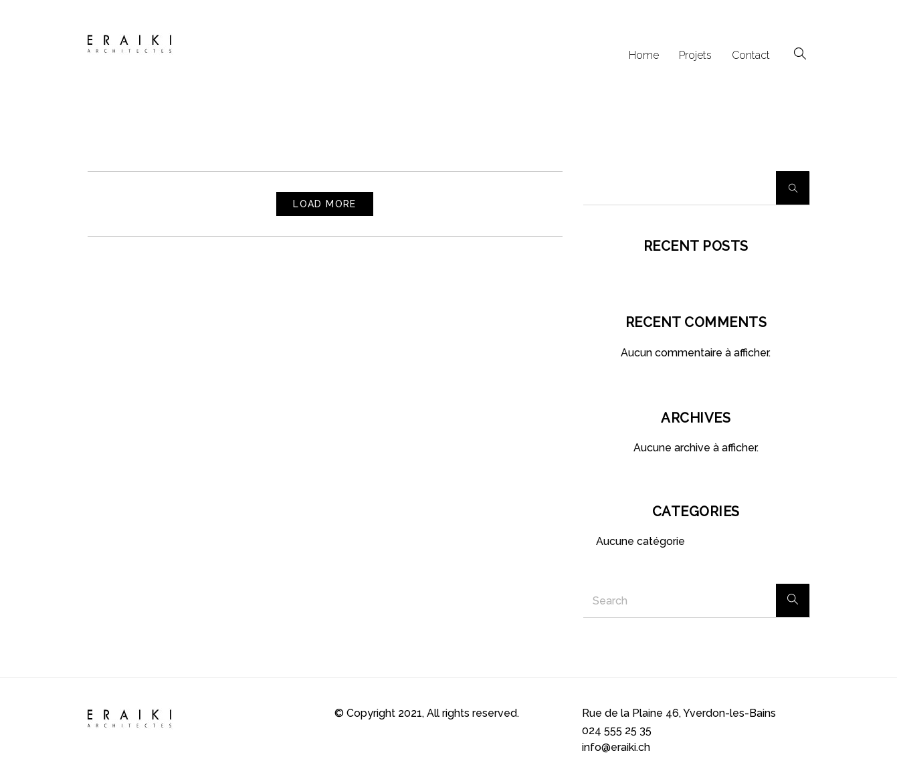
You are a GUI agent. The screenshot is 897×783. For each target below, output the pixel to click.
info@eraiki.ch (616, 747)
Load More (325, 204)
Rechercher (792, 188)
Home (644, 55)
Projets (695, 55)
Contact (751, 55)
